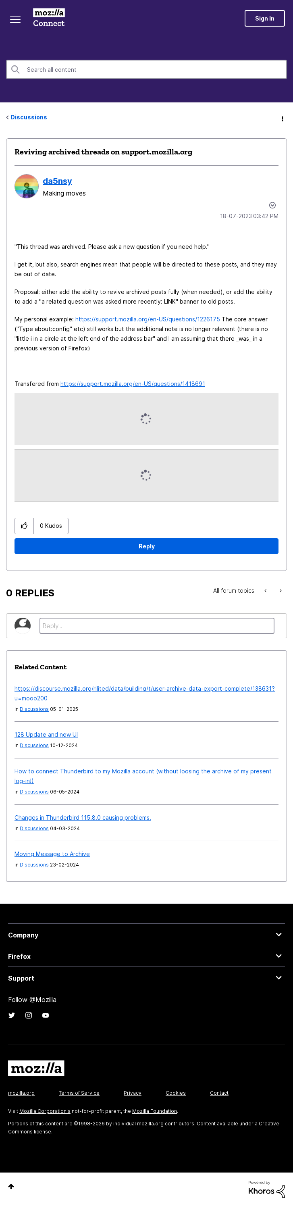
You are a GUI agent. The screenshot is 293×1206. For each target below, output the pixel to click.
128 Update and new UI (46, 734)
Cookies (176, 1093)
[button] (24, 526)
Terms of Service (79, 1093)
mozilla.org (21, 1093)
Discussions (28, 117)
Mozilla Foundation (154, 1111)
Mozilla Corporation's (45, 1111)
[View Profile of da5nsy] (57, 181)
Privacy (132, 1093)
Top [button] (11, 1186)
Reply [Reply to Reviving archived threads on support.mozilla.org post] (147, 546)
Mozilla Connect (49, 18)
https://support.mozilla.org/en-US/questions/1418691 (132, 383)
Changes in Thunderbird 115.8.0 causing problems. (83, 817)
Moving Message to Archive (52, 853)
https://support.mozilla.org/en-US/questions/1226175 (147, 319)
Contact (219, 1093)
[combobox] (146, 69)
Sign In (264, 18)
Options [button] (281, 118)
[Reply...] (156, 626)
